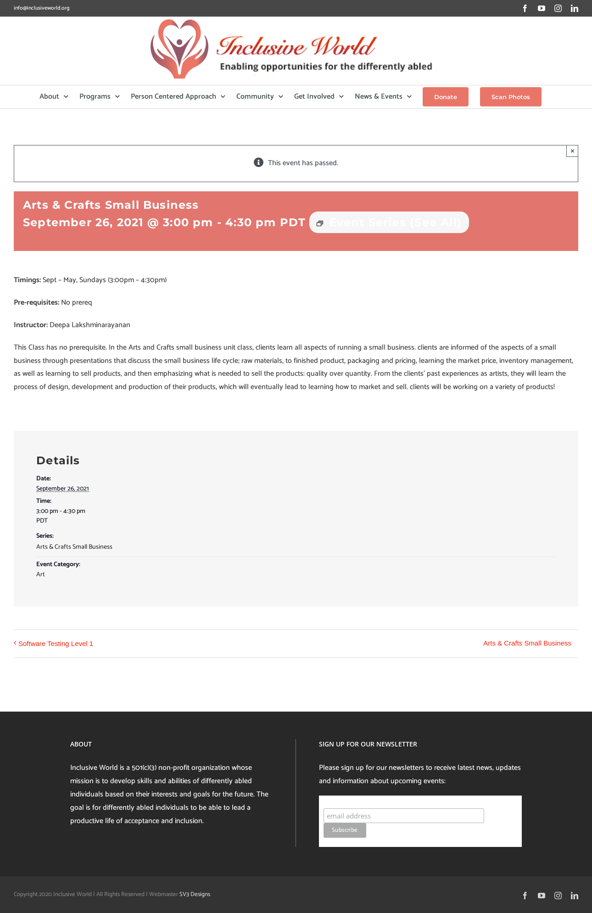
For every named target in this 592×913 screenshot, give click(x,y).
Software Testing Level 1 (55, 643)
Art (40, 574)
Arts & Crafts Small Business (74, 547)
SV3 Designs (194, 894)
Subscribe (341, 799)
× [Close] (572, 151)
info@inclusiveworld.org (41, 8)
